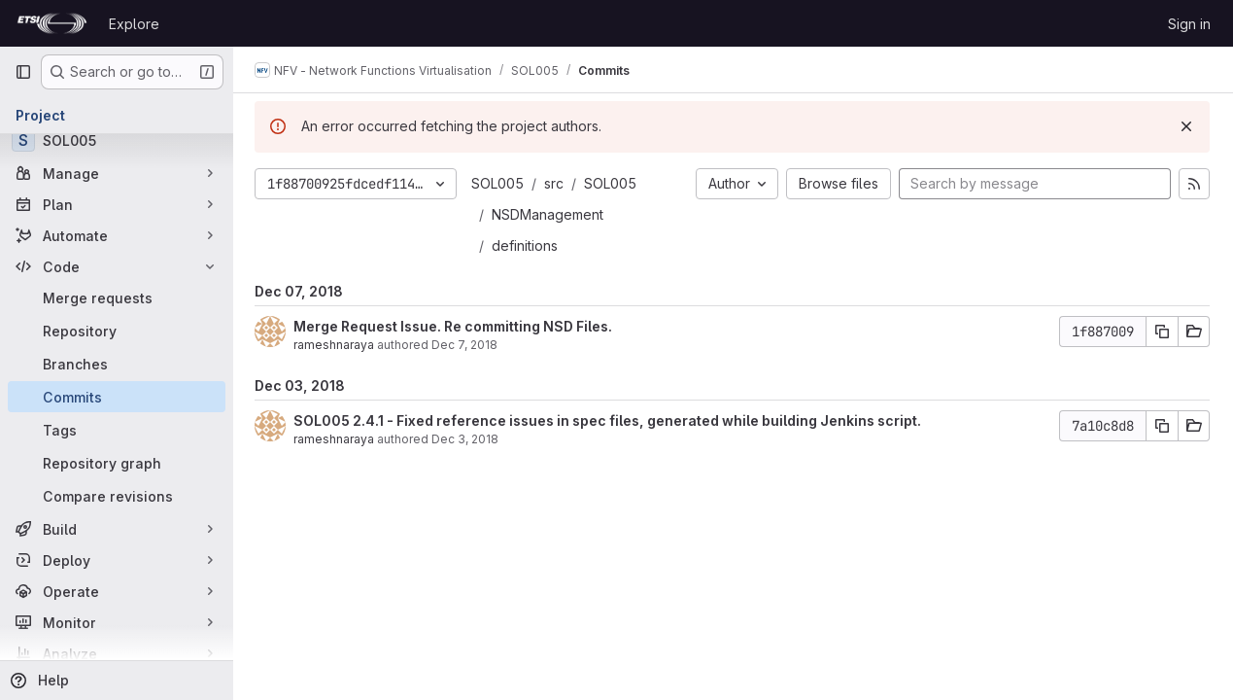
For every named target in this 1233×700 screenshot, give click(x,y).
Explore (134, 24)
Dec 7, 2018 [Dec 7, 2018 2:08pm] (466, 344)
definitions (527, 245)
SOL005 (499, 183)
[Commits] (116, 396)
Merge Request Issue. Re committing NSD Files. (454, 326)
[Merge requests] (116, 297)
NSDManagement (549, 214)
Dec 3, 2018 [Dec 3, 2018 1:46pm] (466, 439)
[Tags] (116, 429)
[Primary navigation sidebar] (23, 72)
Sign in (1189, 24)
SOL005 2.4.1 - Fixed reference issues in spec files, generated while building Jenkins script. (609, 420)
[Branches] (116, 363)
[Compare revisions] (116, 495)
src (555, 183)
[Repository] (116, 330)
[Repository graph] (116, 462)
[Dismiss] (1186, 126)
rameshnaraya (335, 344)
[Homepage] (52, 23)
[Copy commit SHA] (1162, 331)
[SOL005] (116, 140)
